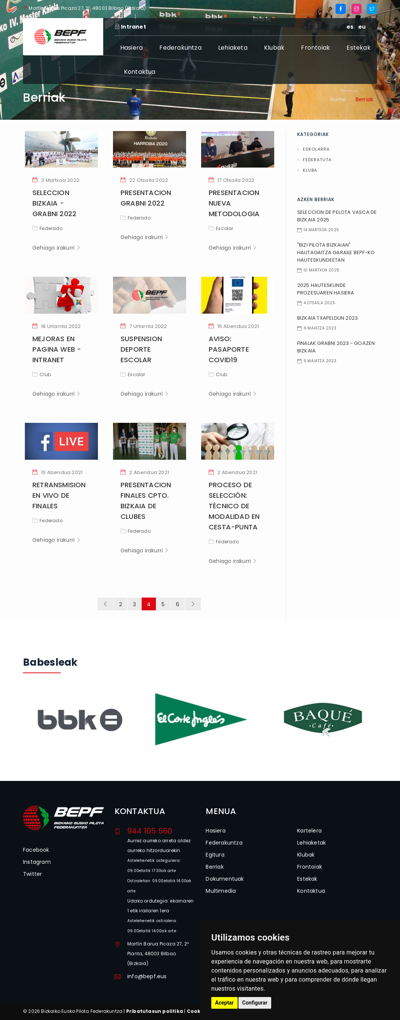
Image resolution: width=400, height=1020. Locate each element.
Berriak (214, 867)
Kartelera (309, 830)
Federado (47, 228)
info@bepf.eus (147, 976)
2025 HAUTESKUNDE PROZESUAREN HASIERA (325, 289)
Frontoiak (315, 47)
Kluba (310, 170)
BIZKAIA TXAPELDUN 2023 (327, 318)
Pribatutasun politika (154, 1011)
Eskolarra (316, 149)
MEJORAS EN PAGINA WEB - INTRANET (56, 349)
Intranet (130, 26)
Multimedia (221, 891)
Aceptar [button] (224, 1003)
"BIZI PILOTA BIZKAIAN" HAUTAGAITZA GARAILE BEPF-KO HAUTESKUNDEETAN (336, 252)
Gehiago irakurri (56, 248)
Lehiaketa (232, 47)
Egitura (215, 854)
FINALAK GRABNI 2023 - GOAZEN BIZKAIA (336, 347)
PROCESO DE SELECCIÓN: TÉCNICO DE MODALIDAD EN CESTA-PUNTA (234, 506)
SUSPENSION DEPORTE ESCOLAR (141, 349)
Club (41, 374)
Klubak (274, 47)
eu (362, 26)
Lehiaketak (311, 842)
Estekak (358, 47)
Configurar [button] (254, 1003)
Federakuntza (180, 47)
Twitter (32, 874)
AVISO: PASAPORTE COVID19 (229, 349)
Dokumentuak (225, 879)
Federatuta (317, 160)
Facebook (36, 850)
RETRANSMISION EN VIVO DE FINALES (59, 495)
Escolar (221, 228)
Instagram (37, 862)
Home (338, 99)
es (350, 26)
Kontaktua (140, 71)
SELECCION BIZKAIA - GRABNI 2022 (54, 203)
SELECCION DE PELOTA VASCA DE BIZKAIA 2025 (337, 216)
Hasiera (131, 47)
